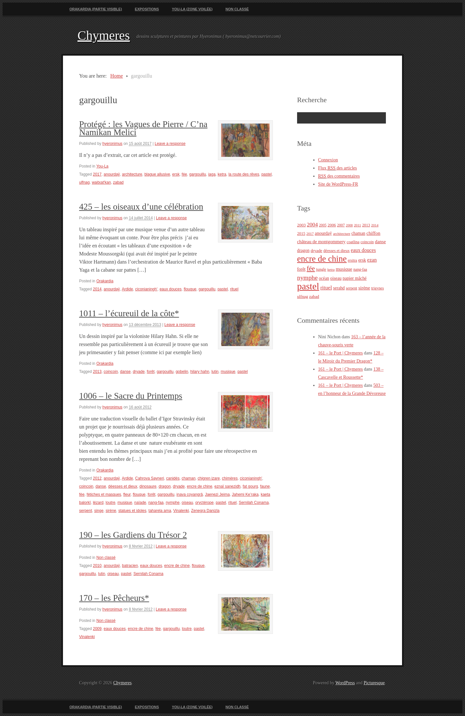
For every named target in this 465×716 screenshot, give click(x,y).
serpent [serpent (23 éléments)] (351, 288)
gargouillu (197, 174)
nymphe (173, 502)
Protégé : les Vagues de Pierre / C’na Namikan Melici (143, 128)
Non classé (237, 9)
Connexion (328, 159)
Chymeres (104, 35)
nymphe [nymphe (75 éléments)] (307, 277)
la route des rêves (243, 174)
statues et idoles (132, 510)
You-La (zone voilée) (192, 9)
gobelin (182, 371)
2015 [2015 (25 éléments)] (301, 233)
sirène (111, 510)
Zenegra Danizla (205, 510)
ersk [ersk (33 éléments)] (362, 260)
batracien (130, 565)
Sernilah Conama (254, 502)
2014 (97, 289)
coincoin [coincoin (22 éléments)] (367, 242)
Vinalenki (181, 510)
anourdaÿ (112, 174)
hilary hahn (199, 371)
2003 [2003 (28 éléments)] (301, 224)
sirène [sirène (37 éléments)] (364, 287)
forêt (151, 371)
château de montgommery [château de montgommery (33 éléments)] (321, 241)
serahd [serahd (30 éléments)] (339, 288)
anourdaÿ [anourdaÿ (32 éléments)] (323, 233)
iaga (212, 174)
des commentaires (339, 176)
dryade (139, 371)
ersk (176, 174)
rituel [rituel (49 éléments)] (326, 288)
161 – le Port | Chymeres (340, 353)
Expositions (147, 9)
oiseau (187, 502)
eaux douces (170, 289)
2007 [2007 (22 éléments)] (341, 225)
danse (125, 371)
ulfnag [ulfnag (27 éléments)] (302, 296)
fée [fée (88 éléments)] (311, 268)
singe (99, 510)
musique (228, 371)
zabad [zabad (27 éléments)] (314, 296)
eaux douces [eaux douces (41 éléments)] (363, 250)
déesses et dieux (122, 486)
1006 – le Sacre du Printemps (130, 396)
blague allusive (157, 174)
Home (116, 76)
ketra (222, 174)
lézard (98, 502)
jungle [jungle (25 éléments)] (321, 269)
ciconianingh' (146, 289)
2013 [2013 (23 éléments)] (366, 225)
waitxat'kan (101, 182)
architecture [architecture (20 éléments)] (341, 233)
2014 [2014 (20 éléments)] (374, 225)
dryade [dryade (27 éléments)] (316, 250)
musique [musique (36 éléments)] (344, 269)
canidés (173, 478)
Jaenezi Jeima (217, 494)
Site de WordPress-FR (338, 184)
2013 (97, 371)
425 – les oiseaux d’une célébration (141, 207)
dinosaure (148, 486)
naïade (140, 502)
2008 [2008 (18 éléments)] (349, 225)
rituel (234, 289)
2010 (97, 565)
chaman (189, 478)
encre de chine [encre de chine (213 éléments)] (322, 259)
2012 (97, 478)
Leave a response (170, 143)
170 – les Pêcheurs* (114, 598)
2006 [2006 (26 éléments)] (331, 224)
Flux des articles (337, 168)
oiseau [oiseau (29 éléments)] (336, 278)
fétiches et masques (104, 494)
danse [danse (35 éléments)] (380, 241)
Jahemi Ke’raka (245, 494)
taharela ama (160, 510)
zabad (118, 182)
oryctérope (204, 502)
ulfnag (84, 182)
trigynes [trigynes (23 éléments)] (377, 288)
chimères (230, 478)
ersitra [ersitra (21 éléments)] (352, 260)
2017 (97, 174)
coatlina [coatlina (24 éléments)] (353, 242)
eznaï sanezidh (227, 486)
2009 (97, 628)
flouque (190, 289)
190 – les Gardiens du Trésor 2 (133, 535)
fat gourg (250, 486)
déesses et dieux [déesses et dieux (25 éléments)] (336, 250)
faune (265, 486)
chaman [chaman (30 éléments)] (358, 233)
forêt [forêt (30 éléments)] (301, 269)
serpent (85, 510)
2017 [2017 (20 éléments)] (310, 233)
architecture (132, 174)
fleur (127, 494)
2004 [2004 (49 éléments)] (312, 225)
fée (184, 174)
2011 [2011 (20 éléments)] (357, 225)
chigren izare (209, 478)
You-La (102, 166)
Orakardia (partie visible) (95, 9)
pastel (266, 174)
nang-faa (155, 502)
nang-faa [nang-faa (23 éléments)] (360, 269)
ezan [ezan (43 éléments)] (372, 260)
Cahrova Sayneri (149, 478)
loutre (110, 502)
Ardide (127, 289)
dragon (164, 486)
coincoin (111, 371)
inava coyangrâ (190, 494)
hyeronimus (112, 143)
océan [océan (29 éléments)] (324, 278)
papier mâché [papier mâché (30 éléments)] (355, 278)
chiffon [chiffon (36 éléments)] (373, 233)
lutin (215, 371)
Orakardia (104, 281)
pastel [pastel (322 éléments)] (308, 286)
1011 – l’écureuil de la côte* (129, 313)
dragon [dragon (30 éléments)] (303, 250)
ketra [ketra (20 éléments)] (331, 269)
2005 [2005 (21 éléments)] (322, 225)
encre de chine (199, 486)
